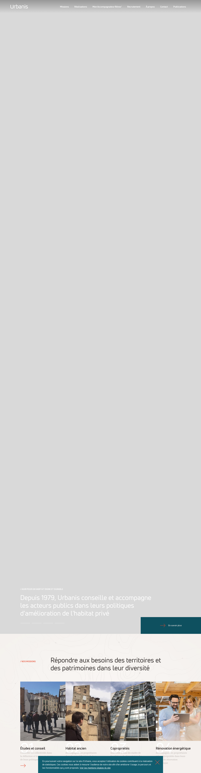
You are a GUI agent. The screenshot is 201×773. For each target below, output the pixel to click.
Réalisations (80, 6)
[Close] (157, 762)
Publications (179, 6)
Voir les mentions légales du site (95, 767)
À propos (150, 6)
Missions (64, 6)
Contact (164, 6)
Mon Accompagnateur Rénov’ (107, 6)
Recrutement (133, 6)
